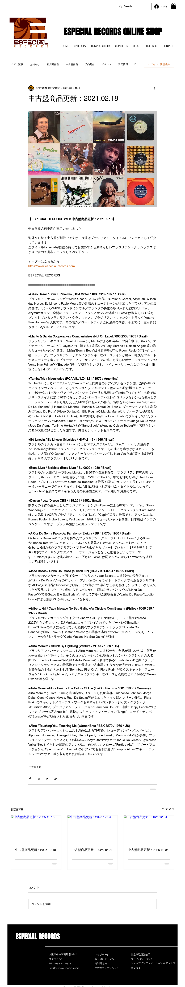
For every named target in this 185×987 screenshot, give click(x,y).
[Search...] (134, 6)
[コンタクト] (143, 968)
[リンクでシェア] (55, 778)
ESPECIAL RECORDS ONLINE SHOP (113, 32)
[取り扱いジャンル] (107, 959)
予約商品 (90, 64)
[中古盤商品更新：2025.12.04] (93, 829)
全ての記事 (17, 64)
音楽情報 (123, 64)
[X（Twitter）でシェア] (38, 778)
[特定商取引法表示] (143, 954)
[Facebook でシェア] (30, 778)
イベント (106, 64)
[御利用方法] (107, 963)
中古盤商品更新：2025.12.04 (92, 850)
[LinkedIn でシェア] (47, 778)
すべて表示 (168, 808)
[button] (173, 6)
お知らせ (35, 64)
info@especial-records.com (64, 968)
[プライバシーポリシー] (143, 959)
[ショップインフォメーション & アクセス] (153, 963)
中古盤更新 (72, 64)
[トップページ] (107, 954)
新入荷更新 (53, 64)
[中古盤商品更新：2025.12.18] (36, 829)
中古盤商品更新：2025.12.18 (35, 850)
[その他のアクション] (155, 88)
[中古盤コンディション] (107, 968)
